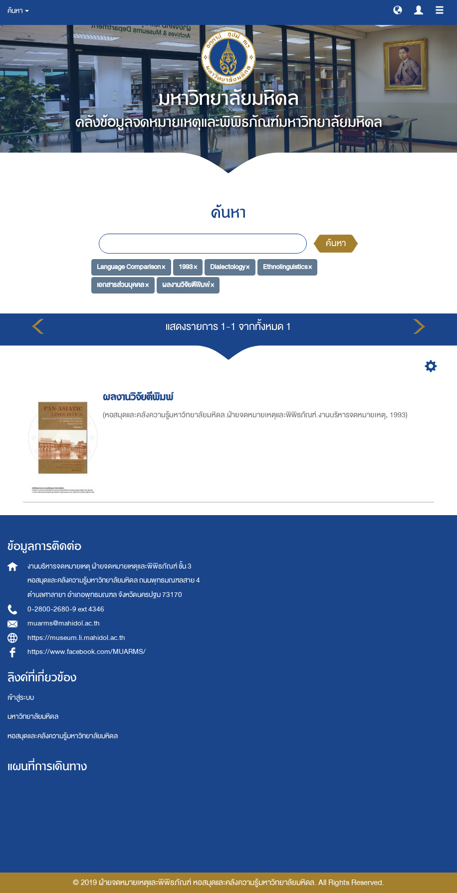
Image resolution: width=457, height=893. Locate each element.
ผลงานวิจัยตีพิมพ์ (139, 397)
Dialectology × (229, 267)
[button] (398, 9)
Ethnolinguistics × (287, 267)
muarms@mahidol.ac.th (63, 623)
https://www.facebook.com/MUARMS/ (86, 651)
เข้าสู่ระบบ (20, 697)
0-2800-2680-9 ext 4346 (65, 609)
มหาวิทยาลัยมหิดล (32, 716)
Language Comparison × (131, 267)
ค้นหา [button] (18, 10)
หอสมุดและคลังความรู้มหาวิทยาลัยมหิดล (62, 736)
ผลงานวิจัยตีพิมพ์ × (188, 285)
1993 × (188, 267)
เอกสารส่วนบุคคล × (123, 285)
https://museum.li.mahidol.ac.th (76, 637)
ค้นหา (336, 243)
